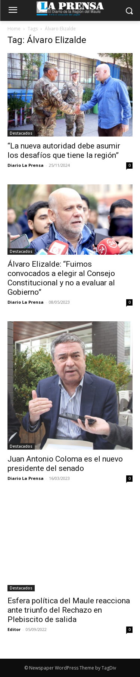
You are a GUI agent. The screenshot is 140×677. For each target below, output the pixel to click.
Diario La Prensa (25, 165)
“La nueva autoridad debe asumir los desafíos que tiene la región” (63, 150)
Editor (14, 629)
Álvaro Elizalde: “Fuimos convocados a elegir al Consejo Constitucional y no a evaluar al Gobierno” (61, 278)
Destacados (21, 133)
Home (14, 28)
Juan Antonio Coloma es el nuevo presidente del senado (65, 463)
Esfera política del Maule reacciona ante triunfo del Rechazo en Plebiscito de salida (68, 610)
